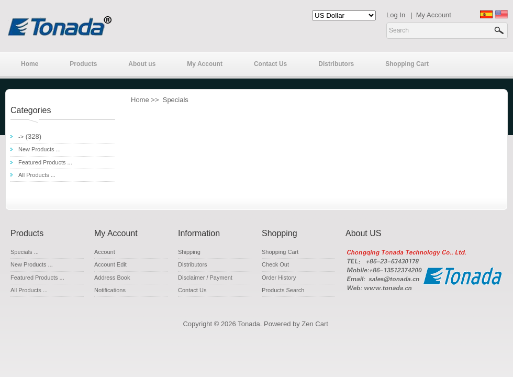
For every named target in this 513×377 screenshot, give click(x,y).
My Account (433, 15)
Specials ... (24, 252)
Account (104, 252)
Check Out (275, 264)
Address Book (112, 277)
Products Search (283, 290)
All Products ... (36, 175)
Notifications (110, 290)
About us (141, 64)
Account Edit (110, 264)
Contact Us (270, 64)
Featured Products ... (45, 162)
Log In (395, 15)
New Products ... (39, 149)
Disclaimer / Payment (205, 277)
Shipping (189, 252)
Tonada (249, 324)
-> (21, 137)
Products (83, 64)
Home (29, 64)
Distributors (336, 64)
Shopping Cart (407, 64)
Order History (279, 277)
